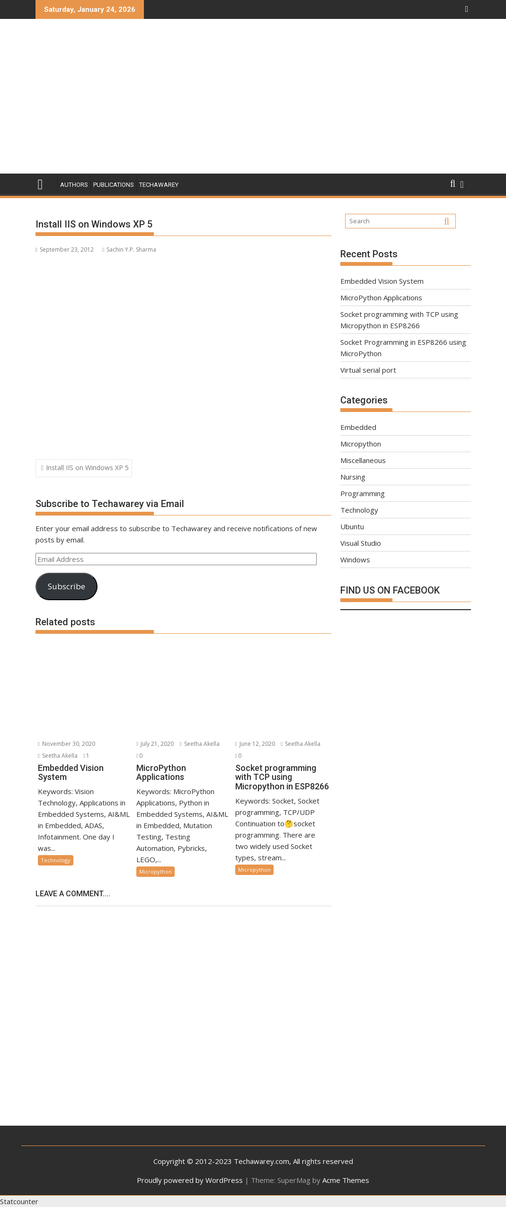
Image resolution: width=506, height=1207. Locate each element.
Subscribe (66, 586)
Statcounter (19, 1201)
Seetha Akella (58, 756)
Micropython (155, 871)
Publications (113, 184)
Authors (74, 184)
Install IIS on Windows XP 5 (87, 467)
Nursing (352, 476)
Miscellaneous (363, 460)
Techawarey (158, 184)
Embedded (358, 427)
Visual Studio (360, 543)
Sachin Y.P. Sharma (129, 249)
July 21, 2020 (155, 744)
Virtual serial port (368, 370)
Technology (56, 860)
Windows (355, 559)
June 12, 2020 (255, 744)
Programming (362, 493)
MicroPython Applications (381, 297)
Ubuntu (352, 526)
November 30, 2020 (66, 744)
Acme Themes (345, 1180)
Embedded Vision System (382, 281)
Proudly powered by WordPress (190, 1180)
